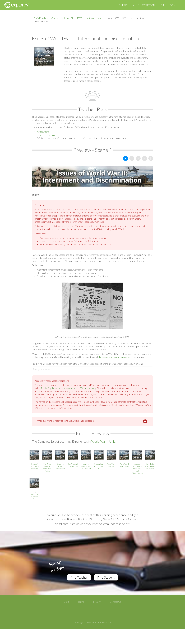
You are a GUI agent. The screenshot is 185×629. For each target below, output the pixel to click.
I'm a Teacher (79, 577)
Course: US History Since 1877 (66, 18)
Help (162, 5)
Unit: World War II (95, 18)
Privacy (97, 601)
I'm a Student (106, 577)
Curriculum (127, 5)
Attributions (43, 131)
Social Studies (41, 18)
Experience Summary (47, 135)
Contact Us (115, 601)
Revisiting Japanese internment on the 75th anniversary (68, 388)
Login (171, 5)
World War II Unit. (103, 441)
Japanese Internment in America (114, 357)
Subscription (146, 5)
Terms (81, 601)
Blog (66, 601)
